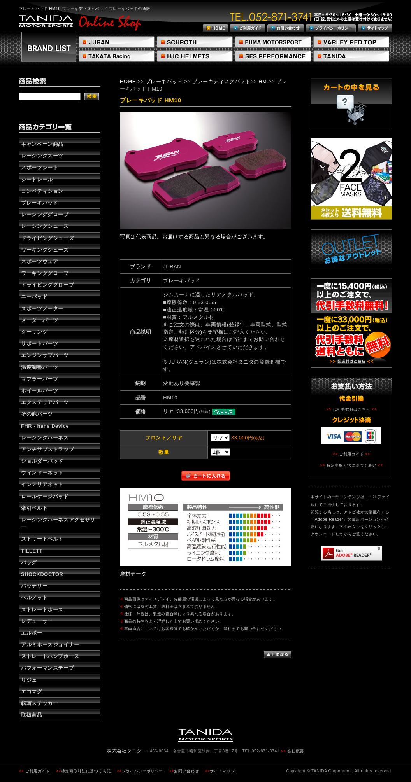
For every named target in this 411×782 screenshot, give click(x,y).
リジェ (29, 680)
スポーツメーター (42, 308)
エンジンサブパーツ (45, 355)
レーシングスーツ (42, 156)
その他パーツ (37, 414)
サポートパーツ (39, 343)
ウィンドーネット (42, 473)
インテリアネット (42, 484)
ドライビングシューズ (47, 238)
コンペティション (42, 191)
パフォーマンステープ (47, 668)
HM (262, 81)
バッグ (29, 562)
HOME (128, 81)
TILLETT (32, 551)
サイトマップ (222, 771)
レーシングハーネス (45, 438)
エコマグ (31, 692)
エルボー (31, 633)
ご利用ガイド (351, 454)
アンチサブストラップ (47, 449)
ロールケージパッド (45, 496)
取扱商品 (31, 715)
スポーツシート (39, 167)
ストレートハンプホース (50, 656)
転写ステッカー (39, 703)
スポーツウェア (39, 261)
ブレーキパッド (39, 203)
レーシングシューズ (45, 226)
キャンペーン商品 (42, 144)
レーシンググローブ (45, 214)
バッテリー (34, 586)
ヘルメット (34, 597)
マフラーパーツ (39, 379)
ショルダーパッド (42, 461)
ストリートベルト (42, 539)
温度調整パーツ (39, 367)
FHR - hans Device (45, 426)
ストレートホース (42, 609)
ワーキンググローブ (45, 273)
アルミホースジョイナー (50, 644)
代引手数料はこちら (351, 409)
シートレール (37, 179)
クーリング (34, 332)
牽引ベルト (34, 508)
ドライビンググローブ (47, 285)
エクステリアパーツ (45, 402)
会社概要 (295, 751)
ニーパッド (34, 296)
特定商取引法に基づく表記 (351, 465)
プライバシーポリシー (142, 771)
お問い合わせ (186, 771)
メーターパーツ (39, 320)
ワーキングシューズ (45, 250)
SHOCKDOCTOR (42, 574)
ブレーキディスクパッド (221, 81)
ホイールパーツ (39, 391)
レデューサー (37, 621)
